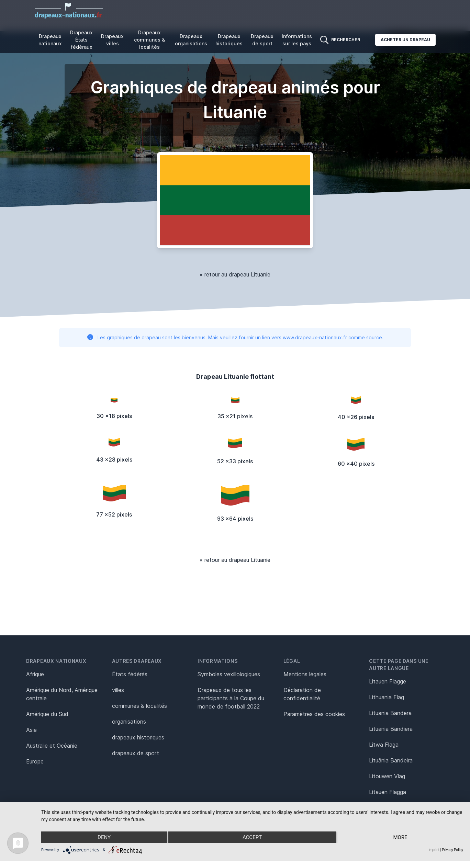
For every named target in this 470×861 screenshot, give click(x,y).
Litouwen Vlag (387, 776)
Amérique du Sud (47, 714)
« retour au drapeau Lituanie (235, 274)
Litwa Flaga (384, 744)
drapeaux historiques (138, 737)
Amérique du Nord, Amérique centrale (62, 694)
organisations (129, 721)
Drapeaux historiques (229, 39)
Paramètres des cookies (314, 714)
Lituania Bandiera (391, 728)
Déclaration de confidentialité (302, 694)
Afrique (35, 674)
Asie (31, 729)
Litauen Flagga (387, 792)
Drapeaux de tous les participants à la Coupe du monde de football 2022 (231, 698)
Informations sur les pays (297, 39)
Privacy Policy (452, 850)
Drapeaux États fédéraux (81, 40)
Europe (35, 761)
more (400, 837)
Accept (252, 837)
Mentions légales (304, 674)
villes (118, 690)
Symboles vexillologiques (229, 674)
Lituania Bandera (390, 713)
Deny (104, 837)
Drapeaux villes (112, 39)
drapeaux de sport (135, 753)
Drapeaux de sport (262, 39)
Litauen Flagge (387, 681)
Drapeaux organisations (191, 39)
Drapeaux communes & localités (149, 40)
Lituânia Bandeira (391, 760)
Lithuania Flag (386, 697)
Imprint (433, 850)
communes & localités (139, 705)
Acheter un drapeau (405, 39)
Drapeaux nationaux (50, 39)
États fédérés (129, 674)
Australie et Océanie (51, 745)
